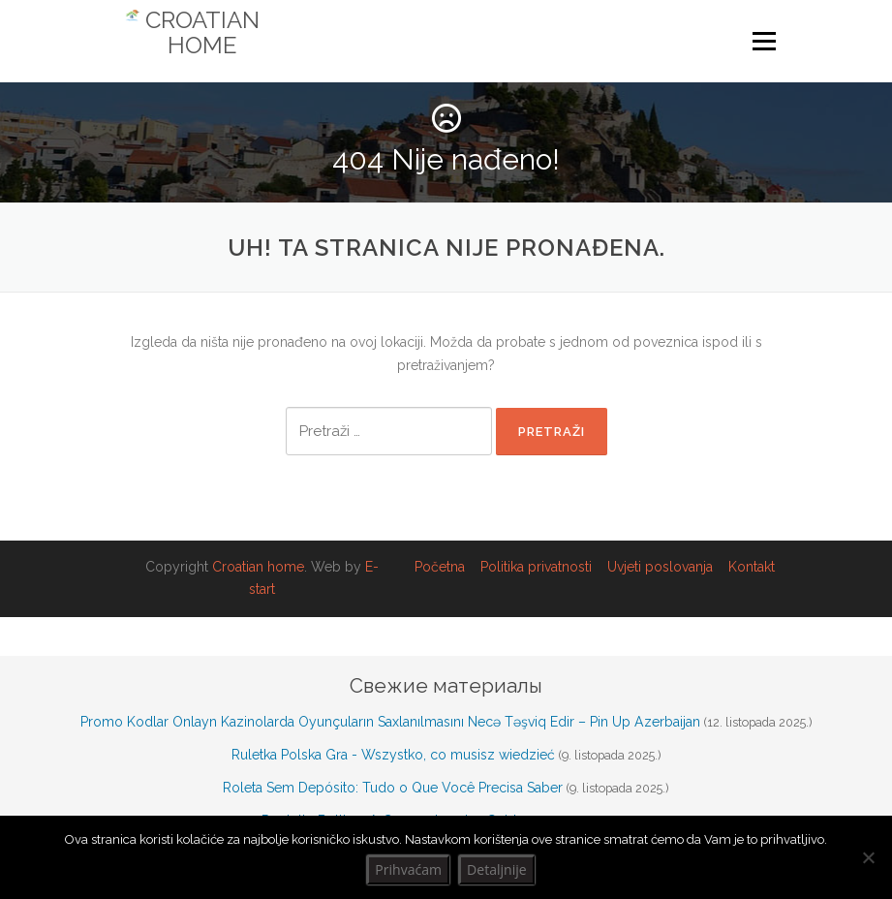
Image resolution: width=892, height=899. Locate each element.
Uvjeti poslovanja (660, 566)
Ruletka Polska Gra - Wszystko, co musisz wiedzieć (393, 754)
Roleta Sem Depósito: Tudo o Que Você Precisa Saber (393, 787)
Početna (440, 566)
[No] (867, 857)
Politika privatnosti (536, 566)
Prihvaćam (408, 869)
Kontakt (751, 566)
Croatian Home (202, 33)
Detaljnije (497, 869)
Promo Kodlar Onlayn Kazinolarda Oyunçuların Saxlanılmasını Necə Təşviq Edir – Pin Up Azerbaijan (390, 721)
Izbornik (764, 41)
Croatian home (258, 566)
